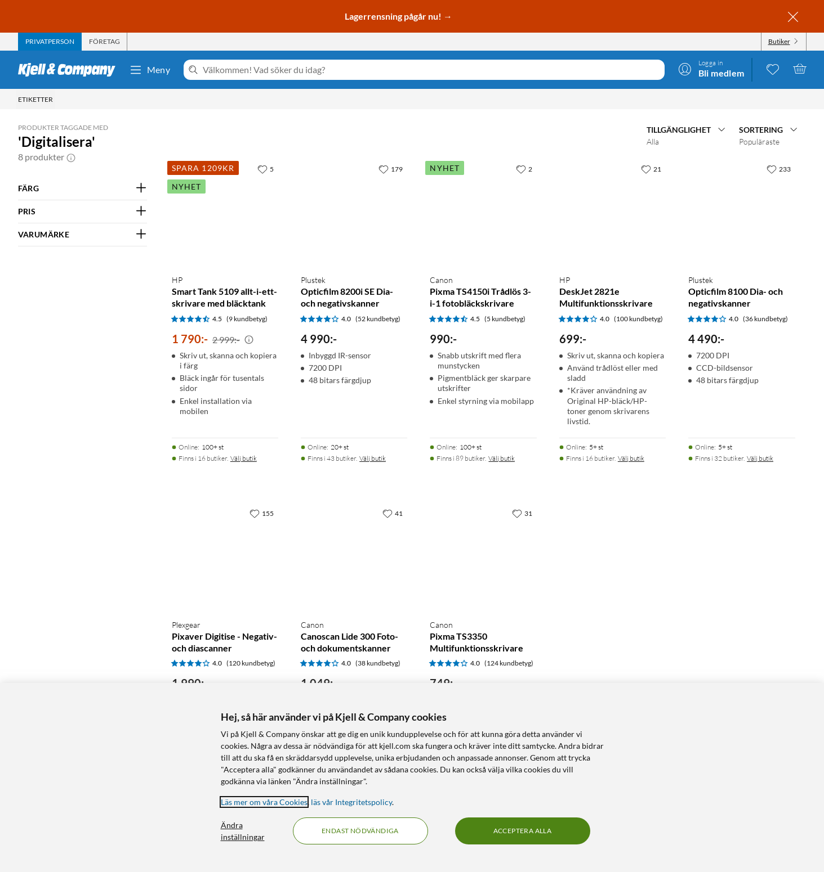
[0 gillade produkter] (772, 68)
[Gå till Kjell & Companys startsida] (70, 70)
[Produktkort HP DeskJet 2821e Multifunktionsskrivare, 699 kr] (612, 211)
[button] (71, 157)
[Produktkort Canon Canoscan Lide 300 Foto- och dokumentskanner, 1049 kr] (354, 556)
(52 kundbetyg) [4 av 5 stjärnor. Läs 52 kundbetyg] (377, 318)
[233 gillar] (779, 169)
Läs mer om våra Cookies (264, 802)
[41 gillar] (392, 513)
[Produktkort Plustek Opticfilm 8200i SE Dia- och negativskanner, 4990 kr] (354, 211)
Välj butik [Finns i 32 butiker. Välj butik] (760, 458)
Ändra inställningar (243, 831)
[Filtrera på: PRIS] (82, 211)
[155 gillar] (262, 513)
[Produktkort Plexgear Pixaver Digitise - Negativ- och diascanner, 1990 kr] (225, 556)
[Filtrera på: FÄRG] (82, 188)
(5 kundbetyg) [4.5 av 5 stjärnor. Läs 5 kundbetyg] (504, 318)
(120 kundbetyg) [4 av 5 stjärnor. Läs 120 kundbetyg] (250, 663)
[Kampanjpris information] (248, 339)
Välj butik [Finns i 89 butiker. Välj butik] (501, 458)
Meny (150, 70)
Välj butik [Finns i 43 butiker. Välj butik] (372, 458)
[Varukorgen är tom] (799, 68)
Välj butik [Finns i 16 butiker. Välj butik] (243, 458)
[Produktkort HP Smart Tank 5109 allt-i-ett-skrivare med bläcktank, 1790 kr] (225, 211)
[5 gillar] (265, 169)
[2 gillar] (524, 169)
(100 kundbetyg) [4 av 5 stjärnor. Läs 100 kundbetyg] (638, 318)
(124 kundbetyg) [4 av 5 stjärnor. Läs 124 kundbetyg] (508, 663)
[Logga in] (711, 68)
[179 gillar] (390, 169)
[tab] (50, 42)
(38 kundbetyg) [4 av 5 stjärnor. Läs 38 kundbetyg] (377, 663)
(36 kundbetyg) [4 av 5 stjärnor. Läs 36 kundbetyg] (765, 318)
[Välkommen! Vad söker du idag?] (431, 70)
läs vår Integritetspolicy (351, 802)
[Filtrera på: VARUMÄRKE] (82, 234)
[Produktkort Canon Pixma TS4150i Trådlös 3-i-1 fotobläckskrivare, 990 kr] (483, 211)
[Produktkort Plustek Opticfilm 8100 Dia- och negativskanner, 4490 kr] (741, 211)
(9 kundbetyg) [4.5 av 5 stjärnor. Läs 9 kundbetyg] (247, 318)
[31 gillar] (522, 513)
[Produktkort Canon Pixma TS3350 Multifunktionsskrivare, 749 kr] (483, 556)
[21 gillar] (651, 169)
